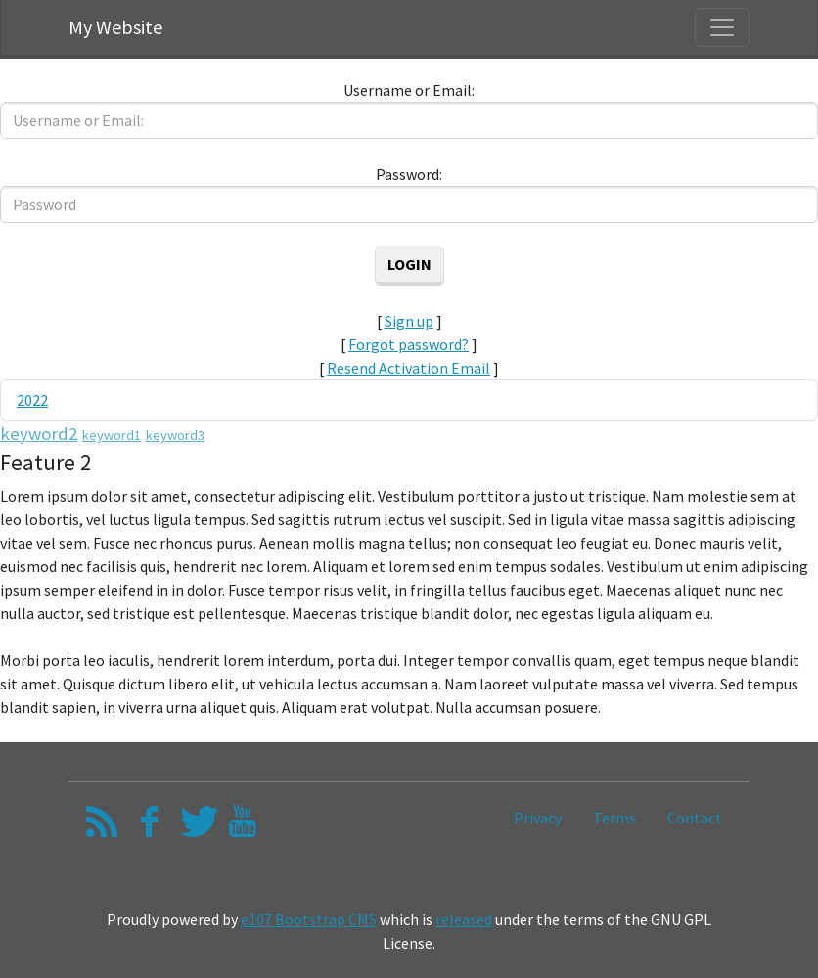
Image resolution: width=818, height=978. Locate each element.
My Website (115, 27)
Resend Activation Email (408, 368)
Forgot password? (408, 344)
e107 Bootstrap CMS (309, 919)
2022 (32, 400)
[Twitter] (196, 826)
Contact (694, 817)
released (463, 919)
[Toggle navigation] (722, 27)
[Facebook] (149, 826)
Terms (614, 817)
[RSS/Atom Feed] (102, 826)
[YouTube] (242, 826)
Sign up (409, 321)
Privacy (538, 817)
